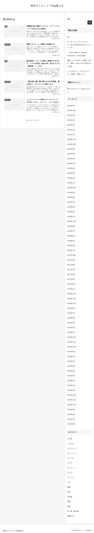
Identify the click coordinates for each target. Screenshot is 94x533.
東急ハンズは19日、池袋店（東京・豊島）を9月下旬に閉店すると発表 (79, 63)
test (68, 37)
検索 (68, 19)
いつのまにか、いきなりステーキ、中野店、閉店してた (78, 72)
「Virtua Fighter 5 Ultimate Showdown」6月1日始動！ (77, 54)
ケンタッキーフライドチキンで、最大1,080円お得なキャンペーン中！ (79, 45)
